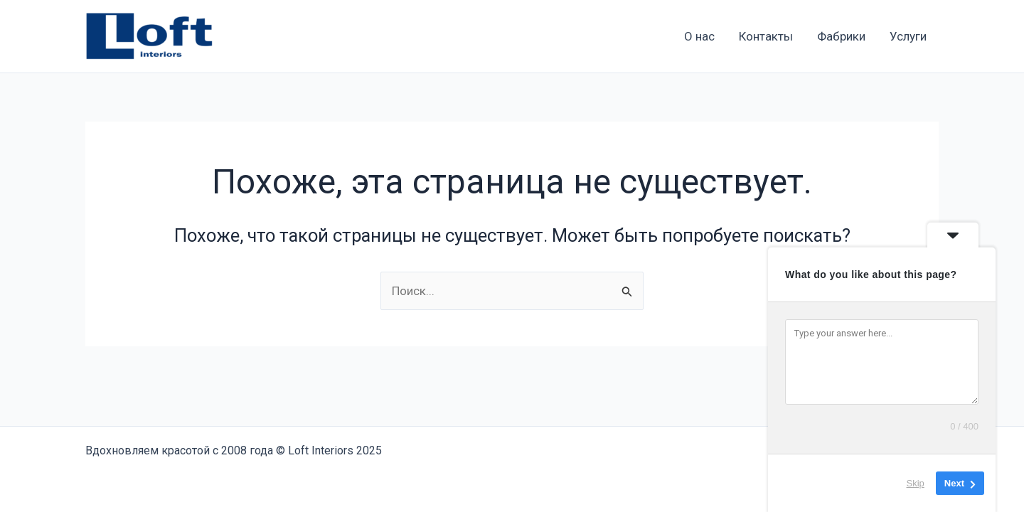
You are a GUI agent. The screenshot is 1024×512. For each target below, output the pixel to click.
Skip (915, 483)
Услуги (908, 36)
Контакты (766, 36)
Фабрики (841, 36)
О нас (699, 36)
